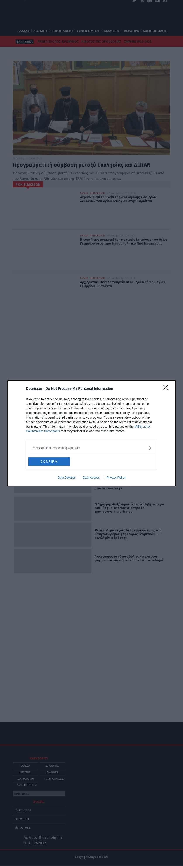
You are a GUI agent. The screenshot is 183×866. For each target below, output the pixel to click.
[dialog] (91, 433)
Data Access (91, 477)
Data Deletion (66, 477)
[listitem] (91, 448)
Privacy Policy (116, 477)
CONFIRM (49, 461)
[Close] (167, 389)
